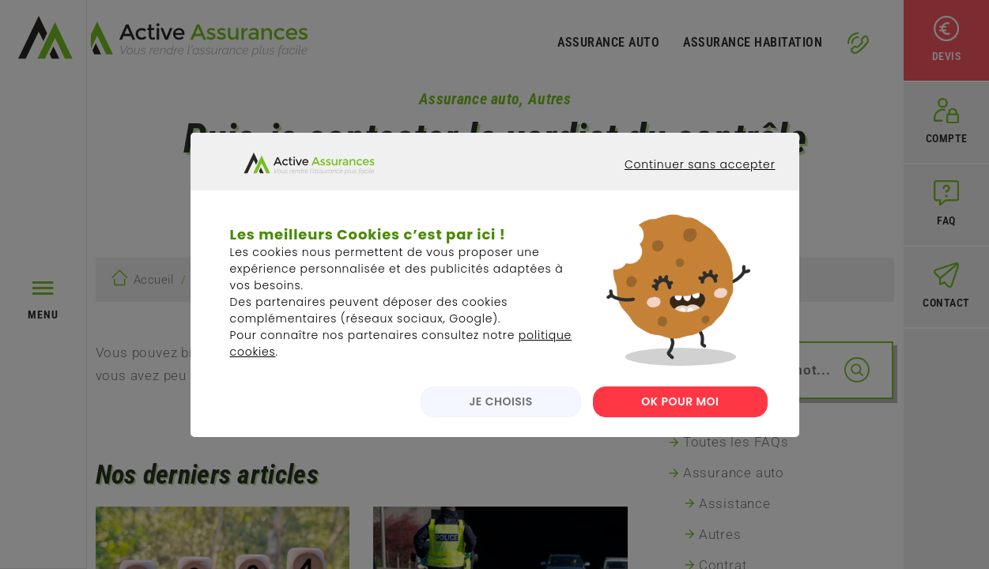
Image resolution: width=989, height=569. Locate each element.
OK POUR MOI (680, 414)
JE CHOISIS (497, 414)
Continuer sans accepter (688, 191)
